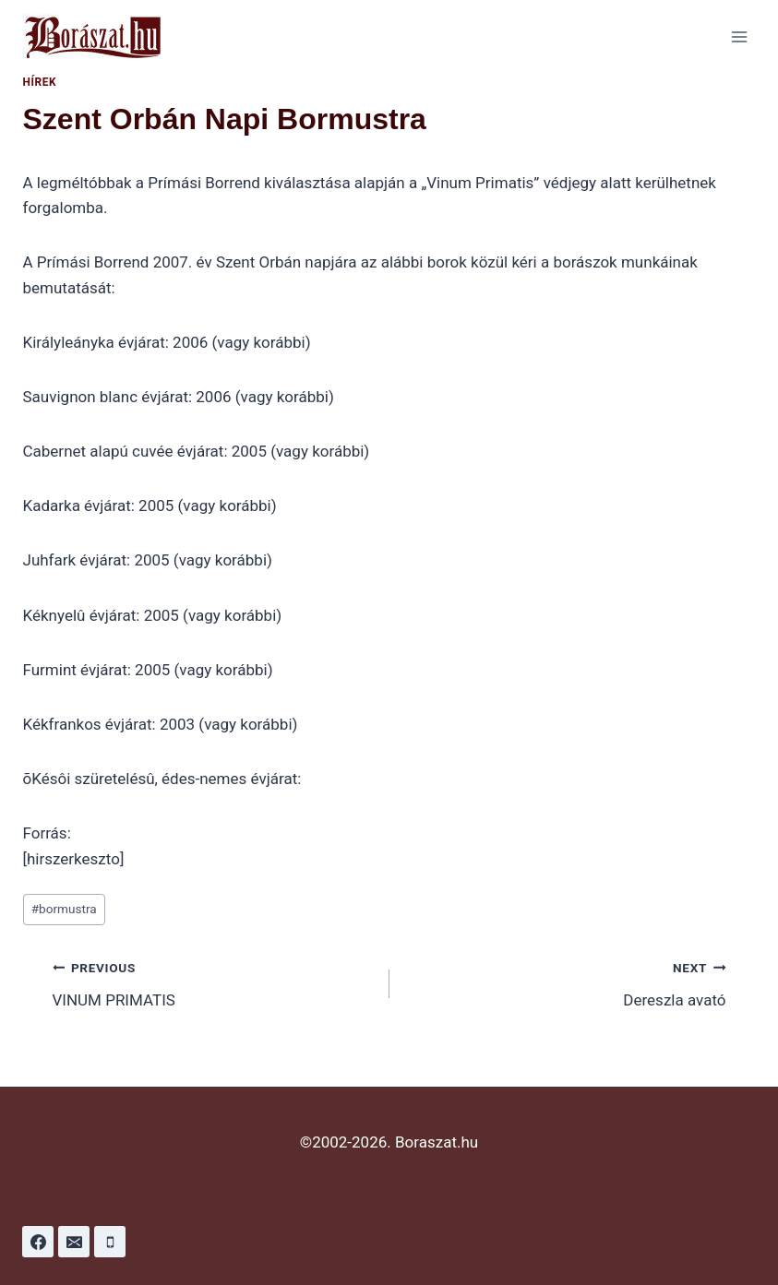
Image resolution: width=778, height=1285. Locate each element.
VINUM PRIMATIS (213, 982)
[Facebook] (38, 1241)
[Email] (74, 1241)
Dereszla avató (565, 982)
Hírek (40, 82)
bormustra (64, 908)
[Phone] (110, 1241)
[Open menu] (739, 36)
